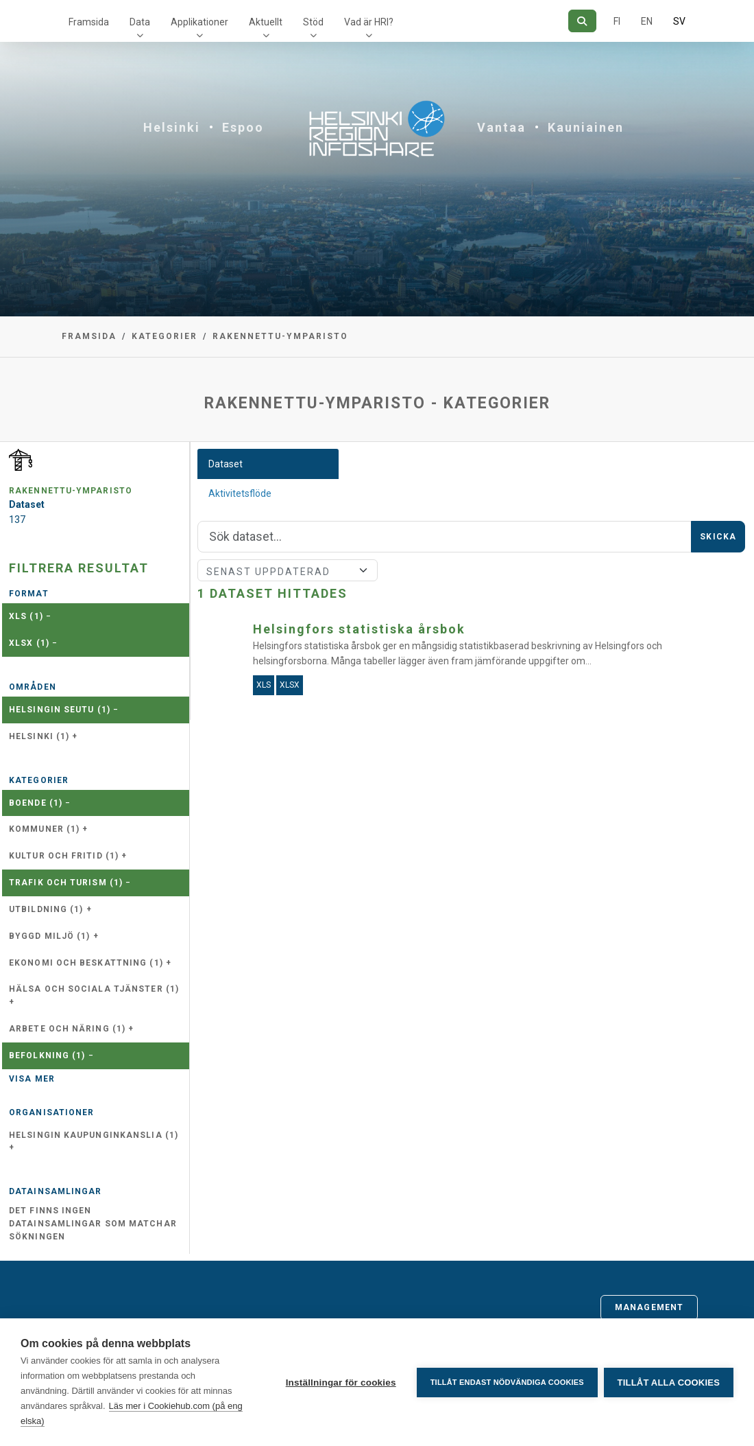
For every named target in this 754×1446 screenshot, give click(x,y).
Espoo (243, 127)
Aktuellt (265, 21)
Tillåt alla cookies (669, 1382)
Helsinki (171, 127)
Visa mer (32, 1079)
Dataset (225, 463)
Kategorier (164, 336)
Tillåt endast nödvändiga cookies (506, 1382)
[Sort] (287, 570)
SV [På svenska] (679, 21)
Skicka (718, 536)
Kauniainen (586, 127)
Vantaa (501, 127)
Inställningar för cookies (339, 1382)
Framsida (89, 21)
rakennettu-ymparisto (280, 336)
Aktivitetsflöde (239, 493)
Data (140, 21)
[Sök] (582, 21)
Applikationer (199, 21)
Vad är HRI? (368, 21)
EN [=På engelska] (647, 21)
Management (649, 1307)
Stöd (313, 21)
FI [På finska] (616, 21)
